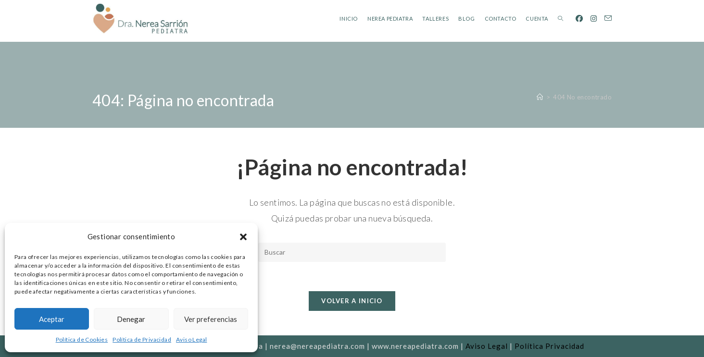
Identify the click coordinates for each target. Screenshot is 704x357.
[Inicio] (540, 97)
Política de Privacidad (142, 339)
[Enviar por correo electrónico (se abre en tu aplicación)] (608, 18)
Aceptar (51, 319)
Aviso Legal (191, 339)
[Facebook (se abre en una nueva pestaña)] (579, 18)
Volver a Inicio (352, 301)
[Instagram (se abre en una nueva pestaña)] (594, 18)
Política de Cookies (82, 339)
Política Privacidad (549, 346)
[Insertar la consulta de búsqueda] (352, 252)
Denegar (131, 319)
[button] (243, 237)
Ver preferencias (210, 319)
